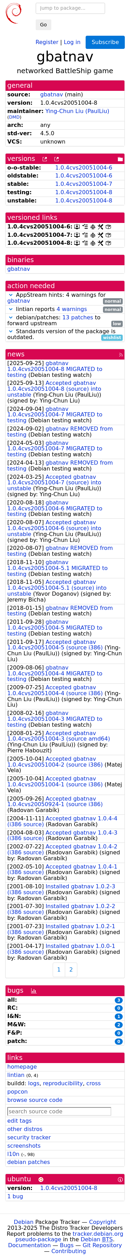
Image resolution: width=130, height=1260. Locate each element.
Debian (24, 1222)
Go (43, 24)
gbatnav (51, 94)
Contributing (68, 1251)
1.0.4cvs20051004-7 (83, 184)
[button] (10, 295)
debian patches (28, 1162)
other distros (24, 1129)
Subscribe (105, 42)
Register (47, 41)
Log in (72, 41)
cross (93, 1083)
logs (34, 1083)
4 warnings (72, 309)
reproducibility (63, 1083)
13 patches (77, 317)
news (16, 354)
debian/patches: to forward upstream (65, 321)
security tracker (29, 1137)
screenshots (24, 1145)
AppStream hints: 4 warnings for (65, 298)
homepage (22, 1066)
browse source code (34, 1100)
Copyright (102, 1222)
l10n (13, 1154)
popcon (17, 1091)
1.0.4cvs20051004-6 (83, 167)
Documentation (29, 1245)
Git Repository (102, 1245)
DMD (14, 117)
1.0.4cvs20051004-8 (83, 192)
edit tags (19, 1120)
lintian (16, 1075)
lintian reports (65, 309)
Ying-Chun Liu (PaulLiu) (77, 111)
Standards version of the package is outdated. (65, 334)
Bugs (67, 1245)
